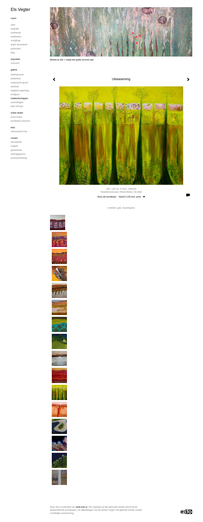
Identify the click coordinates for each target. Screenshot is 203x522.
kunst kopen (16, 117)
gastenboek (16, 150)
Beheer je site (56, 59)
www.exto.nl (81, 507)
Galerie (14, 70)
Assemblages (17, 102)
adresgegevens (18, 154)
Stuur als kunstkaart (121, 197)
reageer (14, 146)
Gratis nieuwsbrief (19, 44)
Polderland (16, 78)
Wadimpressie (17, 74)
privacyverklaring (19, 158)
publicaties (16, 48)
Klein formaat (17, 106)
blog (13, 52)
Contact (14, 138)
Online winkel (17, 113)
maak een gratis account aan (80, 59)
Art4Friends (16, 32)
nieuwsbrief (16, 142)
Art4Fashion (16, 36)
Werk (13, 25)
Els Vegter (20, 9)
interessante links (19, 131)
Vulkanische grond (19, 82)
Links (13, 127)
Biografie (15, 29)
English (13, 18)
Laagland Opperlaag (20, 90)
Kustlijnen (15, 94)
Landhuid (15, 86)
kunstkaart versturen (20, 121)
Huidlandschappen (19, 98)
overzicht (15, 63)
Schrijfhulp (15, 40)
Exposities (15, 59)
